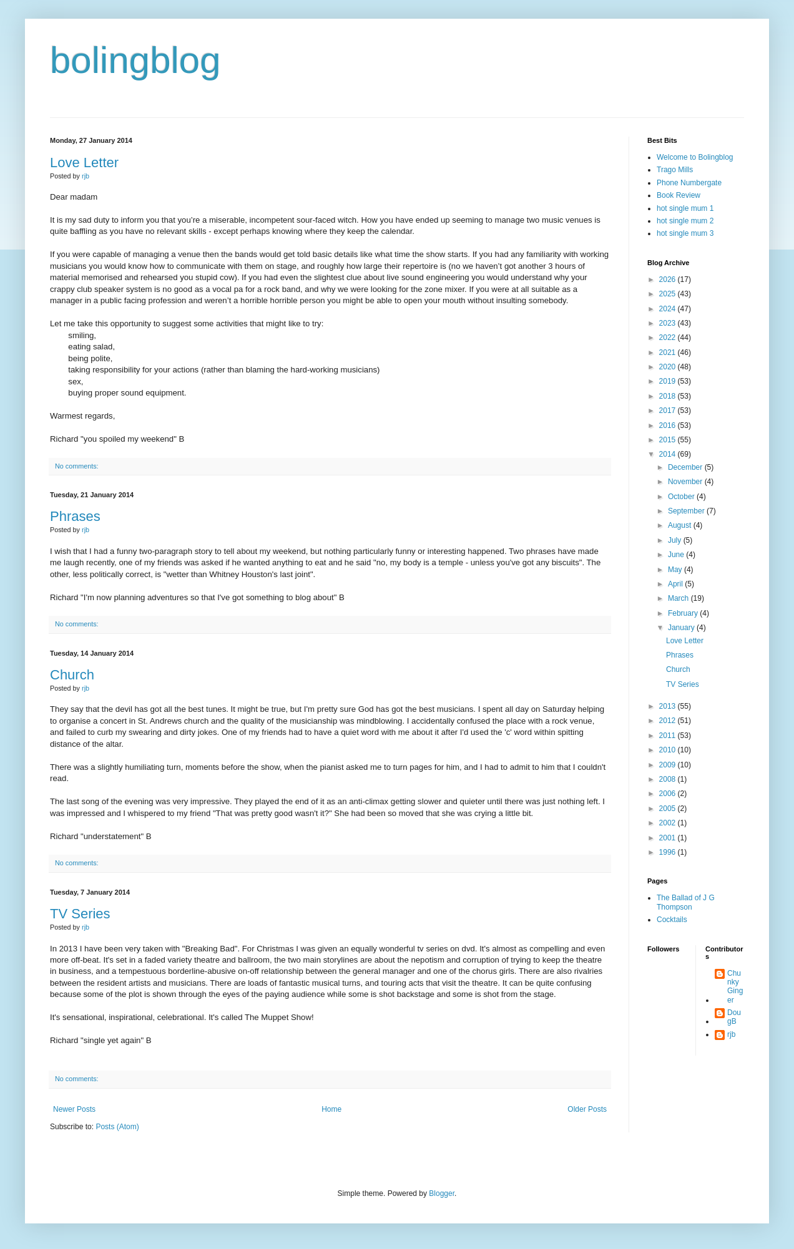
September (687, 511)
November (686, 481)
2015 (668, 439)
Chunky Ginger (735, 986)
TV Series (80, 913)
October (682, 496)
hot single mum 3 (685, 233)
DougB (734, 1017)
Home (331, 1109)
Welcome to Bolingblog (695, 157)
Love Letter (84, 162)
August (681, 525)
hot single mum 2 (685, 220)
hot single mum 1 (685, 208)
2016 (668, 425)
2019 (668, 381)
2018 (668, 396)
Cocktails (672, 919)
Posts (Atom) (117, 1126)
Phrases (75, 516)
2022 (668, 337)
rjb (731, 1034)
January (682, 627)
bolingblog (135, 60)
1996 (668, 852)
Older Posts (587, 1109)
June (677, 554)
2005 (668, 808)
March (679, 598)
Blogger (441, 1193)
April (676, 584)
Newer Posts (74, 1109)
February (684, 613)
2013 (668, 706)
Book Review (678, 195)
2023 (668, 323)
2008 (668, 779)
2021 (668, 352)
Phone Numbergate (689, 182)
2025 (668, 293)
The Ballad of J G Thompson (686, 902)
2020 (668, 366)
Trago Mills (675, 169)
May (676, 569)
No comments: (77, 466)
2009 (668, 765)
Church (72, 675)
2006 (668, 793)
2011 (668, 735)
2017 (668, 410)
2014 (668, 454)
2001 (668, 837)
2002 (668, 823)
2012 (668, 720)
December (686, 467)
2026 (668, 279)
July (676, 540)
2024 (668, 308)
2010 (668, 750)
